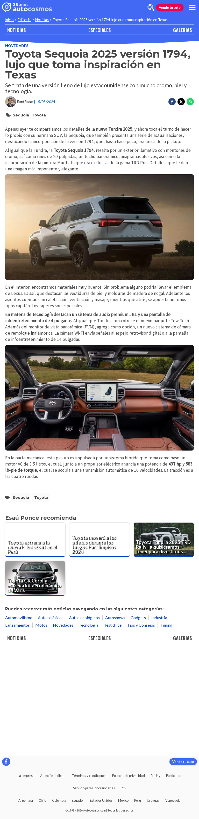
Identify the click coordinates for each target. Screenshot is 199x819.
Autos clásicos (50, 723)
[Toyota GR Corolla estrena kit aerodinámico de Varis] (35, 684)
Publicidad (173, 776)
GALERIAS (182, 29)
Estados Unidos (101, 800)
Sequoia (21, 115)
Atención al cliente (53, 776)
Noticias (42, 20)
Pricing (155, 776)
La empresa (26, 776)
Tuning (166, 730)
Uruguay (153, 800)
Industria (159, 723)
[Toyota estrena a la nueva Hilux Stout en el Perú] (35, 645)
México (123, 800)
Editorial (24, 20)
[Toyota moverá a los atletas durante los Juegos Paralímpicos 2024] (99, 645)
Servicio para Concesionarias (94, 788)
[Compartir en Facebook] (172, 101)
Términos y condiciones (89, 776)
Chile (42, 800)
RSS (123, 788)
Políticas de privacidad (128, 776)
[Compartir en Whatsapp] (190, 101)
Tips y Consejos (141, 730)
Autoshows (115, 723)
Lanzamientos (17, 730)
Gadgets (138, 723)
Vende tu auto (170, 7)
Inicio (9, 20)
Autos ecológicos (84, 723)
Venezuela (173, 800)
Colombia (59, 800)
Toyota (39, 115)
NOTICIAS (16, 29)
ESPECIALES (99, 29)
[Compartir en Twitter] (181, 101)
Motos (41, 730)
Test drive (113, 730)
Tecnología (88, 730)
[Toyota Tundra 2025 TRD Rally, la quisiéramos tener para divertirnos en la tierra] (164, 645)
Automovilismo (18, 723)
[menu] (192, 7)
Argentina (25, 800)
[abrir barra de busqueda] (151, 7)
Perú (137, 800)
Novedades (16, 45)
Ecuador (78, 800)
